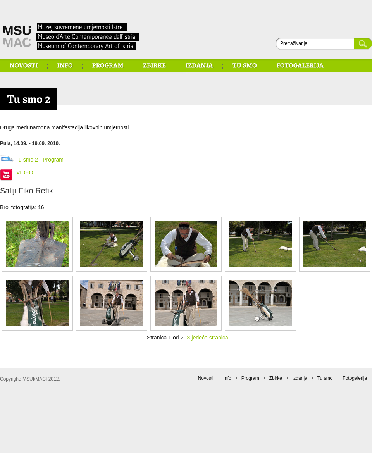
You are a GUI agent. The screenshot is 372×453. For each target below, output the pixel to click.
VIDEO (24, 172)
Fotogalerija (355, 378)
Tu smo (325, 378)
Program (250, 378)
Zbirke (275, 378)
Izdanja (299, 378)
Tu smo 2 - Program (40, 160)
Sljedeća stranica (207, 337)
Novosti (206, 378)
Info (227, 378)
